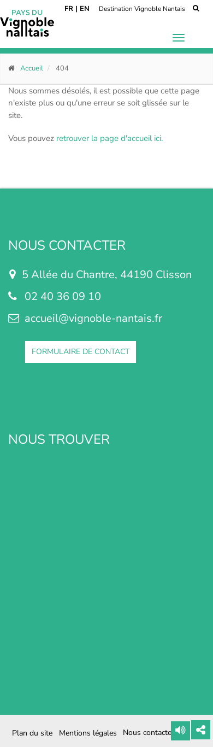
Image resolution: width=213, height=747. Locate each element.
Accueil (31, 68)
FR (68, 9)
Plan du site (32, 733)
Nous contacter (148, 733)
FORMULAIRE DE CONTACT (80, 351)
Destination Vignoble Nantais (142, 8)
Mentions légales (88, 733)
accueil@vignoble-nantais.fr (93, 318)
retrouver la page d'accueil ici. (109, 138)
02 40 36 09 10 (63, 296)
